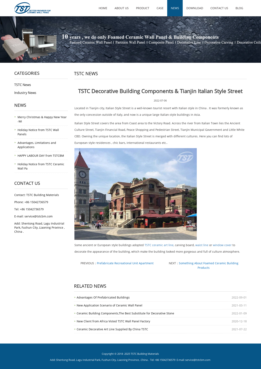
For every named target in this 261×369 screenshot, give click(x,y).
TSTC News (22, 85)
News (175, 8)
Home (103, 8)
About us (122, 8)
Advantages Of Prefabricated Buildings (103, 297)
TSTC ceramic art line (159, 245)
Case (160, 8)
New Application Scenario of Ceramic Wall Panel (109, 305)
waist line (201, 245)
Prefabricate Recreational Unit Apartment (125, 263)
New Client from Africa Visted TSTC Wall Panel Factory (113, 321)
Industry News (25, 92)
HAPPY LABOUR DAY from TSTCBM (41, 156)
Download (194, 8)
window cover (222, 245)
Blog (239, 8)
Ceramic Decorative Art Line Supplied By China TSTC (112, 329)
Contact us (219, 8)
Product (142, 8)
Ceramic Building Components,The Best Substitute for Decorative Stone (125, 313)
